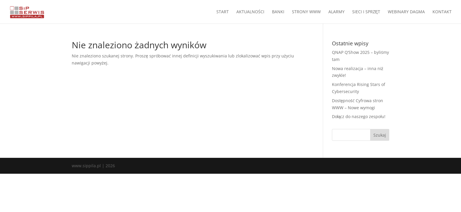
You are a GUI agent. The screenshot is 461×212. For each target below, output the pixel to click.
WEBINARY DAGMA (406, 12)
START (222, 12)
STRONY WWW (306, 12)
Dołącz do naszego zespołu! (358, 116)
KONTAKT (442, 12)
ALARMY (336, 12)
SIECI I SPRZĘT (366, 12)
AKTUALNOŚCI (250, 12)
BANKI (278, 12)
